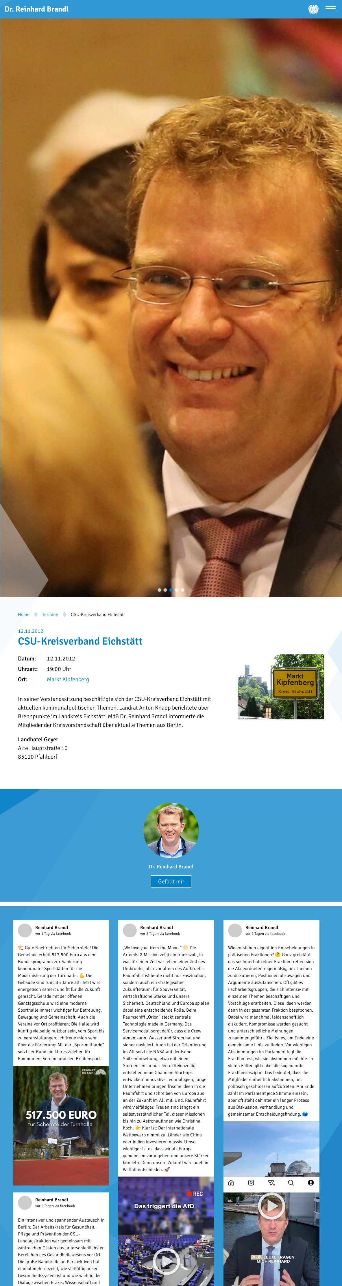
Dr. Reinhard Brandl (171, 866)
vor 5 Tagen (45, 1206)
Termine (50, 614)
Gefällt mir (171, 881)
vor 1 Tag (43, 933)
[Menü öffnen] (330, 9)
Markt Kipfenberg (68, 679)
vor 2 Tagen (150, 933)
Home (23, 614)
